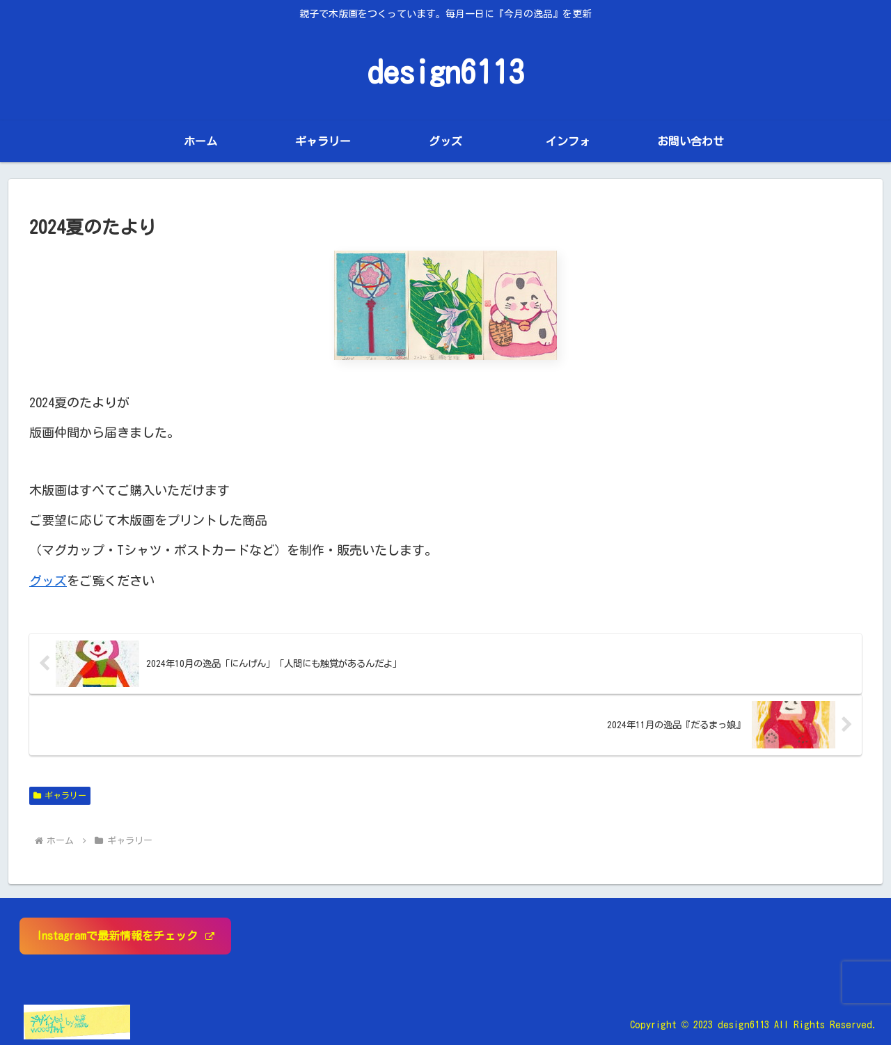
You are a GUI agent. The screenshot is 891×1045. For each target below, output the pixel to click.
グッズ (48, 580)
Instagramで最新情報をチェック (125, 936)
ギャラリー (59, 795)
